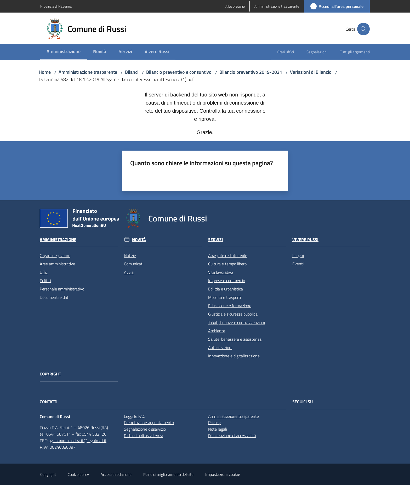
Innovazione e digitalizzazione (234, 356)
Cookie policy (78, 474)
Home (45, 72)
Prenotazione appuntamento (149, 422)
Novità (139, 240)
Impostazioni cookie (222, 474)
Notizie (130, 255)
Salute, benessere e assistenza (234, 339)
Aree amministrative (57, 264)
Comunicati (133, 264)
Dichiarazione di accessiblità (232, 435)
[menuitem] (63, 52)
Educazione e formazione (229, 306)
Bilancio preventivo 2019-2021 (250, 72)
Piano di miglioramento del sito (168, 474)
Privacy (214, 422)
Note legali (217, 429)
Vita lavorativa (220, 272)
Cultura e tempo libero (227, 264)
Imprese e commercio (226, 280)
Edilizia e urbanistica (225, 289)
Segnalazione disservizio (145, 429)
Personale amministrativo (62, 289)
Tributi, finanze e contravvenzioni (236, 322)
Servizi (215, 240)
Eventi (298, 264)
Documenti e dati (54, 297)
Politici (45, 280)
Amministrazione (58, 240)
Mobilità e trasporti (224, 297)
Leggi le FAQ (135, 416)
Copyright (50, 374)
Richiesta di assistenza (143, 435)
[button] (363, 29)
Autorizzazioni (220, 347)
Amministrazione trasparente (88, 72)
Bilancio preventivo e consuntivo (179, 72)
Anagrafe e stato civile (227, 255)
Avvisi (129, 272)
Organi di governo (55, 255)
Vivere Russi (305, 240)
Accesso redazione (116, 474)
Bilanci (131, 72)
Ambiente (216, 331)
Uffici (44, 272)
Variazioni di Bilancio (311, 72)
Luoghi (298, 255)
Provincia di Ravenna (56, 6)
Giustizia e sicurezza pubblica (233, 314)
